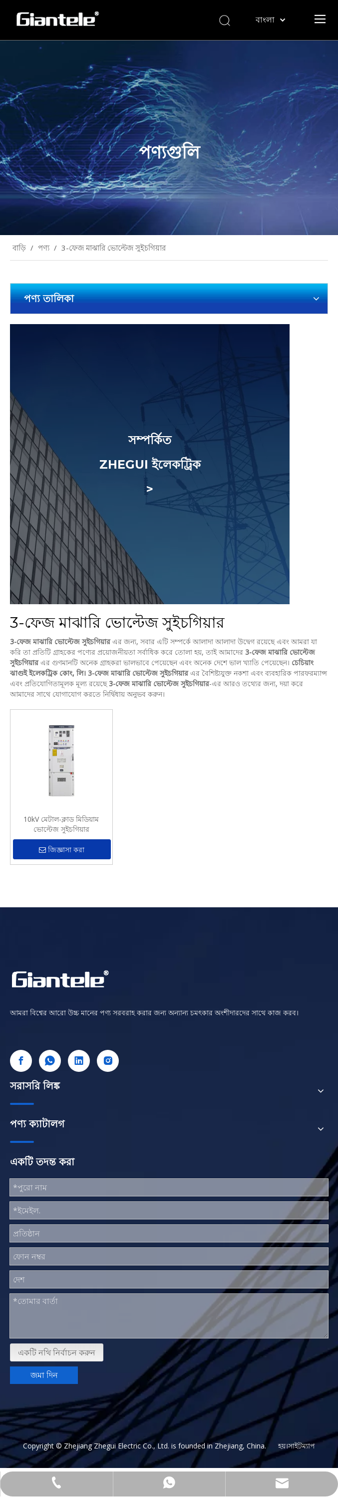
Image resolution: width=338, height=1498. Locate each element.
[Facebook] (21, 1061)
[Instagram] (108, 1061)
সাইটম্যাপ (301, 1445)
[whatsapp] (50, 1061)
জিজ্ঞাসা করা (61, 850)
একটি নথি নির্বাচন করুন (56, 1352)
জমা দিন (44, 1374)
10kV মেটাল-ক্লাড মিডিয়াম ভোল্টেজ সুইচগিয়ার (61, 824)
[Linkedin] (79, 1061)
